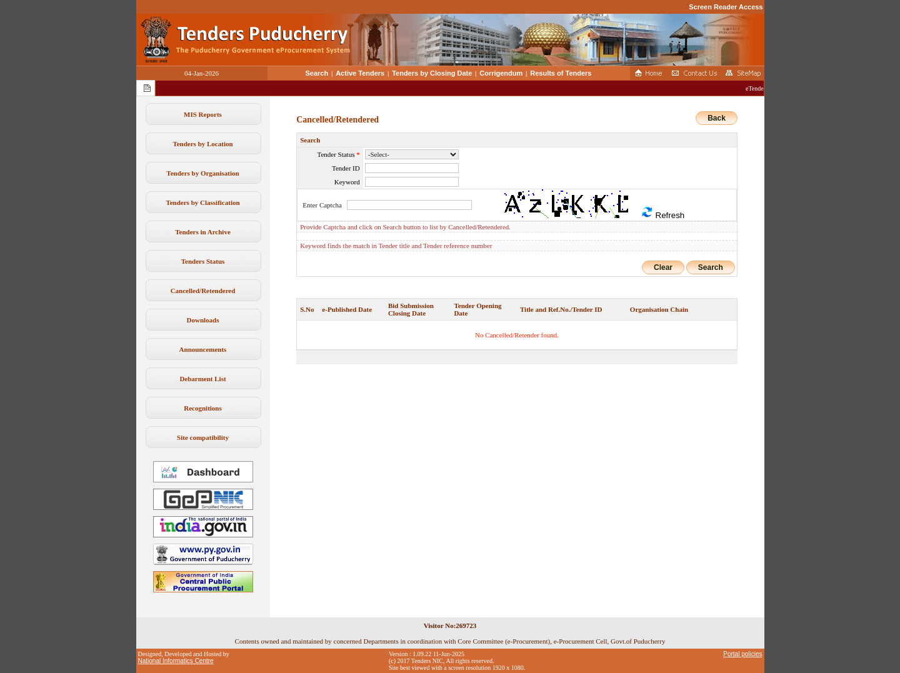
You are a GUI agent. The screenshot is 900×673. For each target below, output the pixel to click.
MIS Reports (203, 114)
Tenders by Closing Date (432, 73)
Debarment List (202, 378)
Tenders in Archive (203, 232)
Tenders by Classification (202, 202)
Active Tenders (360, 73)
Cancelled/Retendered (203, 290)
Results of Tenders (560, 73)
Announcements (203, 349)
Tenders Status (203, 261)
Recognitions (203, 408)
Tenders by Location (202, 143)
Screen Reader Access (725, 7)
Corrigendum (500, 73)
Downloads (203, 320)
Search (317, 73)
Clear (663, 267)
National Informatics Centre (176, 660)
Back (717, 118)
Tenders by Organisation (202, 173)
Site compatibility (203, 437)
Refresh (662, 213)
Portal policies (742, 654)
